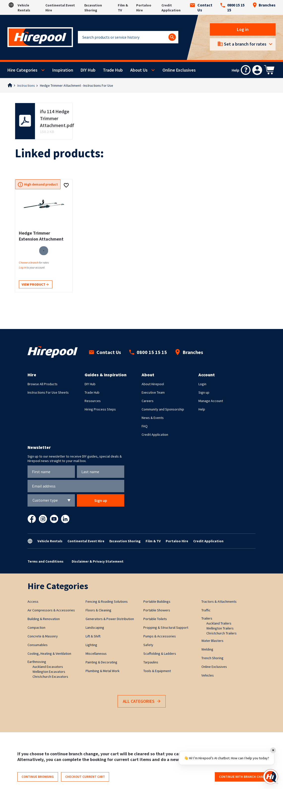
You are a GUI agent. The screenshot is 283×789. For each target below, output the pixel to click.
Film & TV (153, 541)
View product (35, 284)
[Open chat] (270, 776)
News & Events (153, 417)
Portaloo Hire (177, 541)
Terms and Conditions (45, 561)
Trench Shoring (212, 658)
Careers (148, 401)
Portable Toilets (155, 619)
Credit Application (155, 434)
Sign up (203, 392)
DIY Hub (88, 70)
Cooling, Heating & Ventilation (49, 653)
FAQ (145, 426)
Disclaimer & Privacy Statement (98, 561)
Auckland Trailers (218, 623)
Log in (243, 29)
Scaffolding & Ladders (159, 653)
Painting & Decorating (101, 662)
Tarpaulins (150, 662)
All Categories (141, 701)
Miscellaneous (96, 653)
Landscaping (95, 627)
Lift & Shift (93, 636)
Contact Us (201, 7)
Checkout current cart (85, 777)
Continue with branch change (244, 777)
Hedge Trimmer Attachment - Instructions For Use (76, 85)
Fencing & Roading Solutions (107, 601)
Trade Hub (113, 70)
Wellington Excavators (48, 671)
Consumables (38, 645)
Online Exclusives (179, 70)
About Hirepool (153, 384)
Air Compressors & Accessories (51, 610)
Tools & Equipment (157, 671)
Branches (264, 4)
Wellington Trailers (220, 628)
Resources (93, 401)
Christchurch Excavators (50, 676)
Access (33, 601)
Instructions (26, 85)
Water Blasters (212, 640)
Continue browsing (38, 777)
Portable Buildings (156, 601)
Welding (207, 649)
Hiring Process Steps (100, 409)
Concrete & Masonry (43, 636)
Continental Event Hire (85, 541)
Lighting (91, 645)
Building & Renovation (44, 619)
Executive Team (153, 392)
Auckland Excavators (47, 666)
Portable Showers (156, 610)
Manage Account (210, 401)
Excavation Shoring (125, 541)
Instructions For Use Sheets (48, 392)
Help (201, 409)
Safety (148, 645)
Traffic (206, 610)
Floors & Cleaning (98, 610)
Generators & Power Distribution (110, 619)
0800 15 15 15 (232, 7)
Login (202, 384)
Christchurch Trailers (221, 633)
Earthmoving (37, 661)
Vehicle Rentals (50, 541)
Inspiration (62, 70)
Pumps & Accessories (159, 636)
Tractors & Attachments (219, 601)
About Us (139, 70)
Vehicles (207, 675)
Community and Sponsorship (163, 409)
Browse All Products (43, 384)
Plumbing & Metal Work (103, 671)
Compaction (36, 627)
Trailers (206, 618)
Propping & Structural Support (165, 627)
